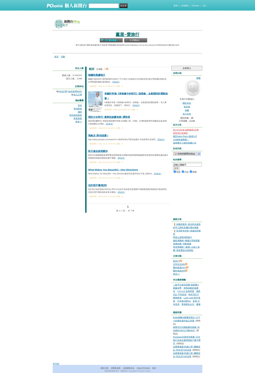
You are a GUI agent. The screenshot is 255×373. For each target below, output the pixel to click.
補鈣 (80, 112)
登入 (205, 6)
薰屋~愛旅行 (127, 34)
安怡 (80, 105)
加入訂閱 (78, 94)
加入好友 (187, 114)
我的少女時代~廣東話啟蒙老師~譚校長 (109, 117)
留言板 (187, 107)
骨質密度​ (78, 118)
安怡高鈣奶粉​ (75, 115)
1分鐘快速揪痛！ (181, 139)
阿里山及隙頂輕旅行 (182, 237)
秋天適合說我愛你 (98, 151)
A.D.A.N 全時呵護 (185, 291)
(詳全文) (116, 82)
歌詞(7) (176, 261)
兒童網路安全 (128, 368)
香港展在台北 (187, 304)
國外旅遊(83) (179, 271)
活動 (63, 56)
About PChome (143, 368)
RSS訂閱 (63, 91)
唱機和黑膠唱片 (96, 75)
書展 (198, 304)
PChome (195, 6)
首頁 (56, 56)
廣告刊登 (104, 368)
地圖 (187, 110)
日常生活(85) (179, 264)
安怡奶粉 (78, 108)
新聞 (176, 6)
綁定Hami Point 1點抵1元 (185, 136)
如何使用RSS (74, 91)
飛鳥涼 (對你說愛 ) (98, 135)
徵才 (154, 368)
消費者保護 (116, 368)
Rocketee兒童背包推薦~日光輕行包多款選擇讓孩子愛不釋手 (187, 340)
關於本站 (187, 103)
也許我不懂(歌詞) (97, 185)
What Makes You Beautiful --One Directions (113, 169)
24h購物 (184, 6)
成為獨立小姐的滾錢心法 (184, 143)
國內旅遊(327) (179, 267)
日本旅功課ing (184, 301)
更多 (176, 274)
